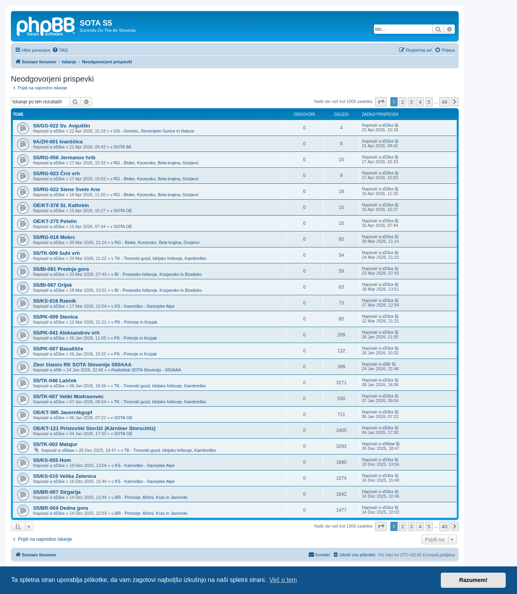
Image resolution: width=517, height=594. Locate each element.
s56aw (68, 450)
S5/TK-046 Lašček (55, 380)
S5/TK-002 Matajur (55, 444)
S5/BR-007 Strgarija (56, 492)
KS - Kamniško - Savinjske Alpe (145, 306)
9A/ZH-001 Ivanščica (58, 142)
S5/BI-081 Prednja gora (61, 269)
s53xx (59, 131)
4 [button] (420, 101)
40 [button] (444, 101)
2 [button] (402, 101)
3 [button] (411, 101)
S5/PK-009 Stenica (55, 317)
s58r (58, 370)
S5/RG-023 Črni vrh (56, 173)
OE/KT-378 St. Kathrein (61, 205)
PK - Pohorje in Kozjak (136, 322)
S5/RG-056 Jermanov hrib (64, 157)
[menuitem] (60, 50)
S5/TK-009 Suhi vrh (56, 253)
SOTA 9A (122, 147)
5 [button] (429, 101)
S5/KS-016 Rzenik (54, 301)
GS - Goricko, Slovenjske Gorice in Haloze (154, 131)
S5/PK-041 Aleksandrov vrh (66, 333)
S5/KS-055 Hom (52, 460)
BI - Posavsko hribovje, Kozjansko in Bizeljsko (158, 274)
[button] (381, 101)
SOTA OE (123, 210)
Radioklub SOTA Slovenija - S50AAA (146, 370)
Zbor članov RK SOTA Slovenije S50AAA (82, 365)
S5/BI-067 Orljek (52, 285)
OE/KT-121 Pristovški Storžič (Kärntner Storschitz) (94, 428)
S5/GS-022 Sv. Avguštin (61, 126)
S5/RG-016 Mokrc (54, 237)
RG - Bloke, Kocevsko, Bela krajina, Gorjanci (156, 162)
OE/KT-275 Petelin (55, 221)
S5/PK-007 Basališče (58, 349)
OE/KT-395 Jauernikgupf (62, 412)
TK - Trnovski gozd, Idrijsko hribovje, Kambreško (160, 258)
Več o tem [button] (283, 580)
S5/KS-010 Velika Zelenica (64, 476)
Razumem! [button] (473, 580)
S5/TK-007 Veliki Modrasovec (68, 396)
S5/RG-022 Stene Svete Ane (66, 189)
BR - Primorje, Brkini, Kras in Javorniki (151, 497)
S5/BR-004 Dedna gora (60, 508)
